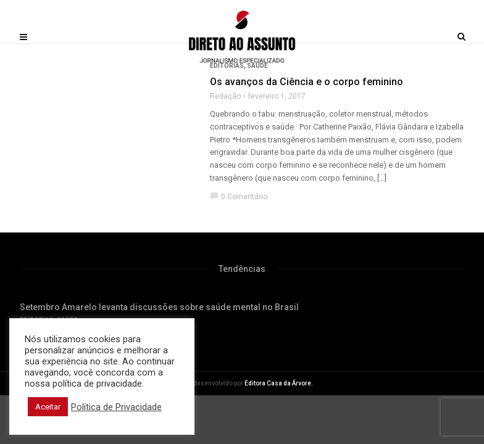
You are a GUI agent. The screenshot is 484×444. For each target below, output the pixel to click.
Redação (225, 96)
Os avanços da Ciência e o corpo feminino (306, 82)
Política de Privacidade (116, 407)
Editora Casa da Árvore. (278, 383)
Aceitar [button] (47, 406)
